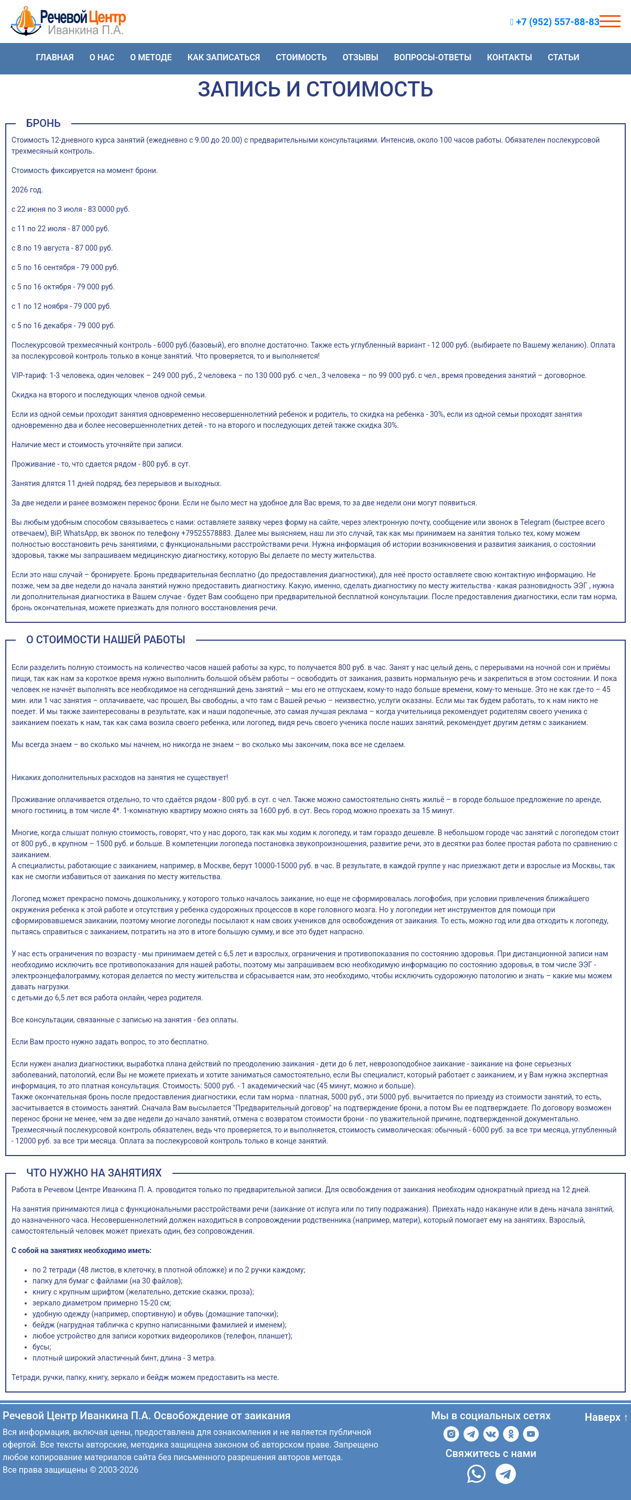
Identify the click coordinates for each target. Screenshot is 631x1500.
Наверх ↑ (606, 1417)
